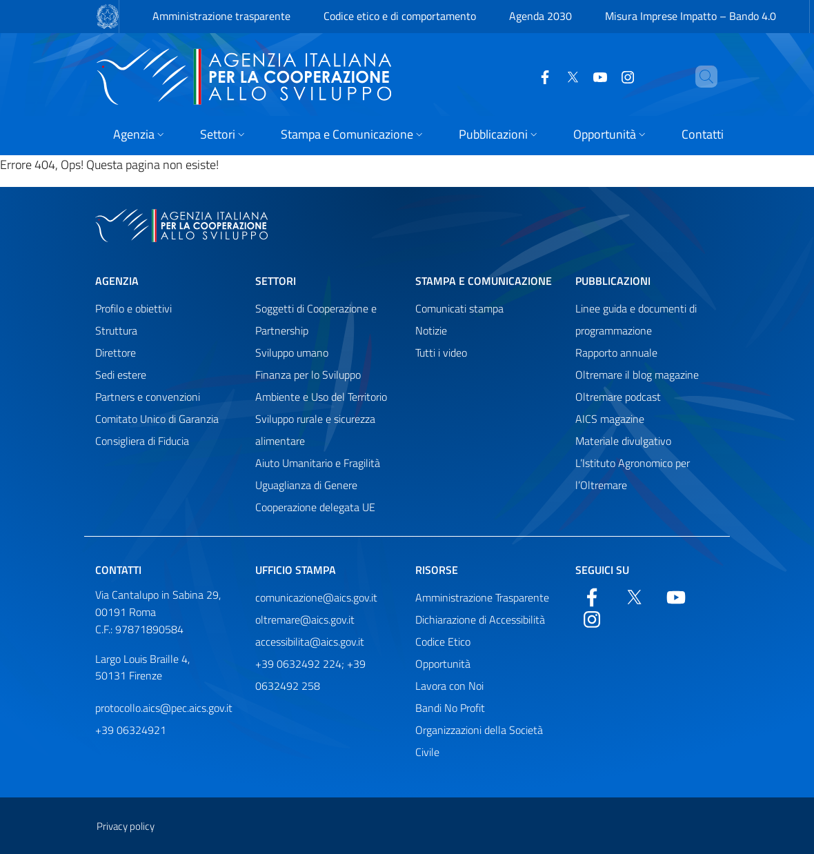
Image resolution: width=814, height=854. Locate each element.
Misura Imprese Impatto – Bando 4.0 (690, 16)
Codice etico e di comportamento (400, 16)
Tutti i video (441, 352)
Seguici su (602, 570)
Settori (275, 280)
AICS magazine (609, 418)
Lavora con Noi (449, 685)
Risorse (436, 570)
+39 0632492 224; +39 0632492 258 (310, 674)
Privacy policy (126, 826)
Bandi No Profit (450, 707)
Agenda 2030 (540, 16)
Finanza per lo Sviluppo (308, 374)
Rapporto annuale (616, 352)
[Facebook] (521, 76)
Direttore (115, 352)
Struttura (116, 330)
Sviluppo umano (291, 352)
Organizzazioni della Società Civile (479, 741)
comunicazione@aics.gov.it (316, 597)
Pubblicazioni (613, 280)
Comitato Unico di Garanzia (157, 418)
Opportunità (442, 663)
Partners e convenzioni (147, 396)
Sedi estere (120, 374)
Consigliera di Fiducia (142, 441)
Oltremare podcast (618, 396)
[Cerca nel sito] (700, 76)
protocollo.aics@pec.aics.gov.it (163, 707)
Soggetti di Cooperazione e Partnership (316, 319)
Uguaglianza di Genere (306, 485)
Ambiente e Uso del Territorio (321, 396)
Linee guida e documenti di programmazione (636, 319)
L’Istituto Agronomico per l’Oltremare (632, 474)
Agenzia (117, 280)
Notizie (431, 330)
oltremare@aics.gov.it (305, 619)
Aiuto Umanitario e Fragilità (317, 463)
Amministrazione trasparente (221, 16)
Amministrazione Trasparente (482, 597)
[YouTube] (576, 76)
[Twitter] (549, 76)
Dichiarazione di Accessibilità (480, 619)
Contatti (118, 570)
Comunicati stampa (459, 308)
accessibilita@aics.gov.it (309, 641)
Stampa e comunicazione (483, 280)
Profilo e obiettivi (133, 308)
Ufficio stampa (295, 570)
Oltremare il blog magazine (637, 374)
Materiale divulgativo (623, 441)
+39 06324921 (130, 730)
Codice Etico (442, 641)
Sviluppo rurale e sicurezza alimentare (315, 429)
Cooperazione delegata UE (315, 507)
